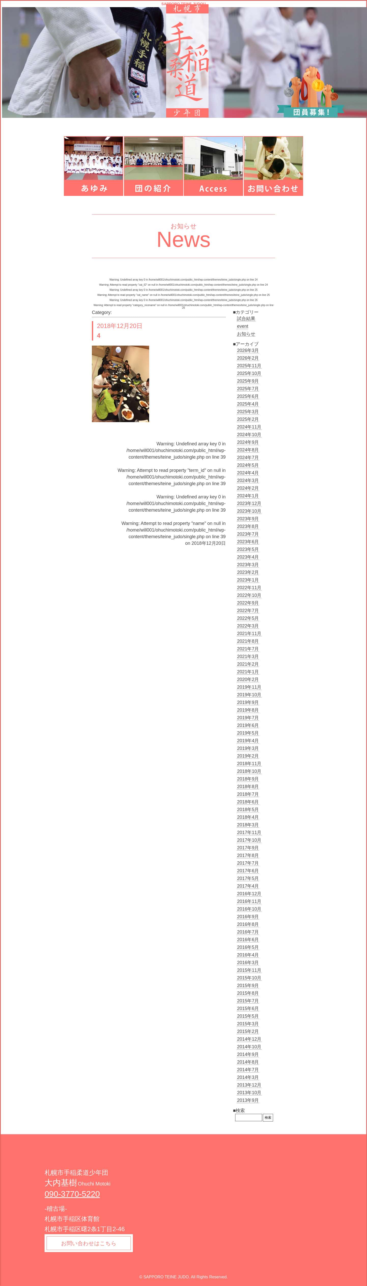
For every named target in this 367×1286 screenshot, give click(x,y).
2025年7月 (248, 388)
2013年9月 (248, 1100)
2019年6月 (248, 725)
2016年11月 (249, 901)
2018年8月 (248, 786)
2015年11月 (249, 970)
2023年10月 (249, 511)
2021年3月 (248, 656)
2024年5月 (248, 465)
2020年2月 (248, 679)
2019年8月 (248, 710)
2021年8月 (248, 641)
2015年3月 (248, 1023)
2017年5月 (248, 878)
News (184, 239)
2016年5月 (248, 947)
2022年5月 (248, 618)
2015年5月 (248, 1016)
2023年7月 (248, 534)
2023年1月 (248, 580)
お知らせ (246, 333)
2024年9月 (248, 442)
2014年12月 (249, 1039)
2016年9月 (248, 916)
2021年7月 (248, 648)
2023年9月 (248, 518)
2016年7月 (248, 932)
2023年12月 (249, 503)
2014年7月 (248, 1069)
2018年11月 (249, 763)
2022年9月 (248, 603)
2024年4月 (248, 472)
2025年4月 (248, 404)
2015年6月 (248, 1008)
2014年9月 (248, 1054)
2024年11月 (249, 427)
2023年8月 (248, 526)
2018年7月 (248, 794)
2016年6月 (248, 939)
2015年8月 (248, 993)
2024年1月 (248, 495)
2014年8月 (248, 1062)
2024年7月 (248, 457)
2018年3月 (248, 824)
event (242, 326)
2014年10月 (249, 1046)
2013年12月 (249, 1085)
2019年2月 (248, 756)
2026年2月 (248, 358)
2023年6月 (248, 541)
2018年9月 (248, 778)
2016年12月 (249, 893)
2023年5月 (248, 549)
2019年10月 (249, 694)
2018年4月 (248, 817)
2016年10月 (249, 909)
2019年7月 (248, 717)
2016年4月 (248, 954)
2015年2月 (248, 1031)
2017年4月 (248, 886)
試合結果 (246, 318)
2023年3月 (248, 564)
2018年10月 (249, 771)
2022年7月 (248, 610)
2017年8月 (248, 855)
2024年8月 (248, 449)
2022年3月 (248, 625)
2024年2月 (248, 488)
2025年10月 (249, 373)
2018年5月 (248, 809)
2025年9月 (248, 381)
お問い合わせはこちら (90, 1243)
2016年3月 (248, 962)
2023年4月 (248, 557)
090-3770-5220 (72, 1194)
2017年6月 (248, 870)
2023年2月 (248, 572)
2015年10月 (249, 977)
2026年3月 (248, 350)
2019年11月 (249, 687)
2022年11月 (249, 587)
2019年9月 (248, 702)
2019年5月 (248, 733)
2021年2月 (248, 664)
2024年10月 (249, 434)
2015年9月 (248, 985)
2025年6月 (248, 396)
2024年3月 (248, 480)
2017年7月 (248, 863)
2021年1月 (248, 671)
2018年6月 (248, 801)
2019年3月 (248, 748)
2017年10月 (249, 840)
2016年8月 (248, 924)
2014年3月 (248, 1077)
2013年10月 (249, 1092)
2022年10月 (249, 595)
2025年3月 (248, 411)
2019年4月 (248, 740)
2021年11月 (249, 633)
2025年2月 (248, 419)
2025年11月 (249, 365)
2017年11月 (249, 832)
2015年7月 (248, 1000)
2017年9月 (248, 847)
